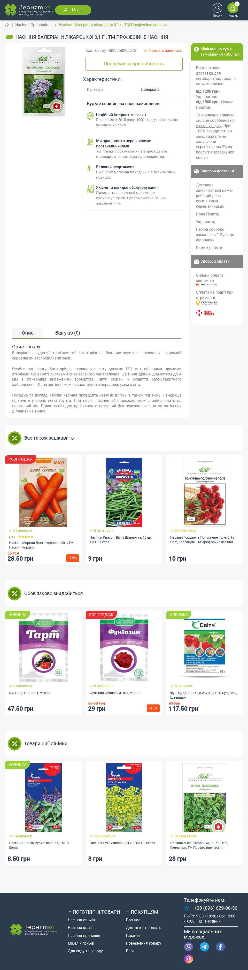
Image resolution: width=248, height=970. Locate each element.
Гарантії (133, 935)
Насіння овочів (81, 920)
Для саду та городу (85, 951)
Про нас (133, 920)
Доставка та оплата (144, 927)
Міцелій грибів (81, 943)
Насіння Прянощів (31, 25)
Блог (130, 951)
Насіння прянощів (84, 935)
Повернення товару (143, 943)
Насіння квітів (80, 927)
